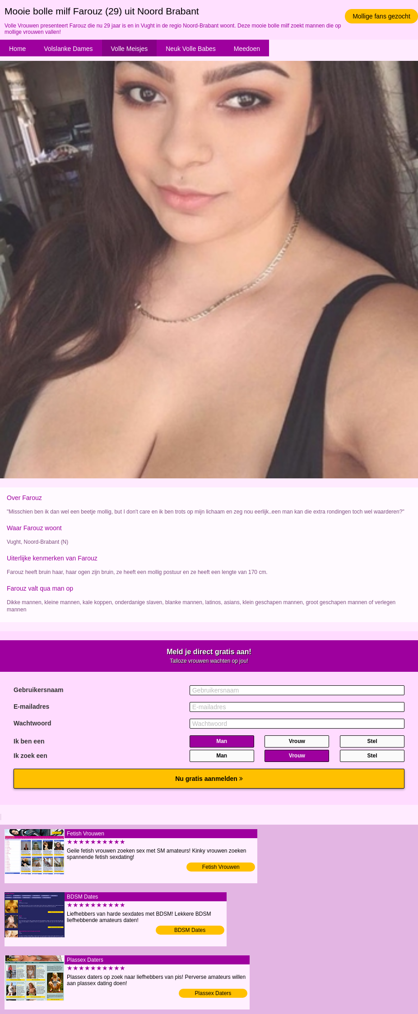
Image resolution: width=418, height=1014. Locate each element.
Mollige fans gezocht (381, 16)
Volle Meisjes (129, 48)
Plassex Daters (213, 993)
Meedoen (247, 48)
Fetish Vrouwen (221, 867)
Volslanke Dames (68, 48)
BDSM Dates (189, 930)
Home (17, 48)
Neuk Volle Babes (191, 48)
